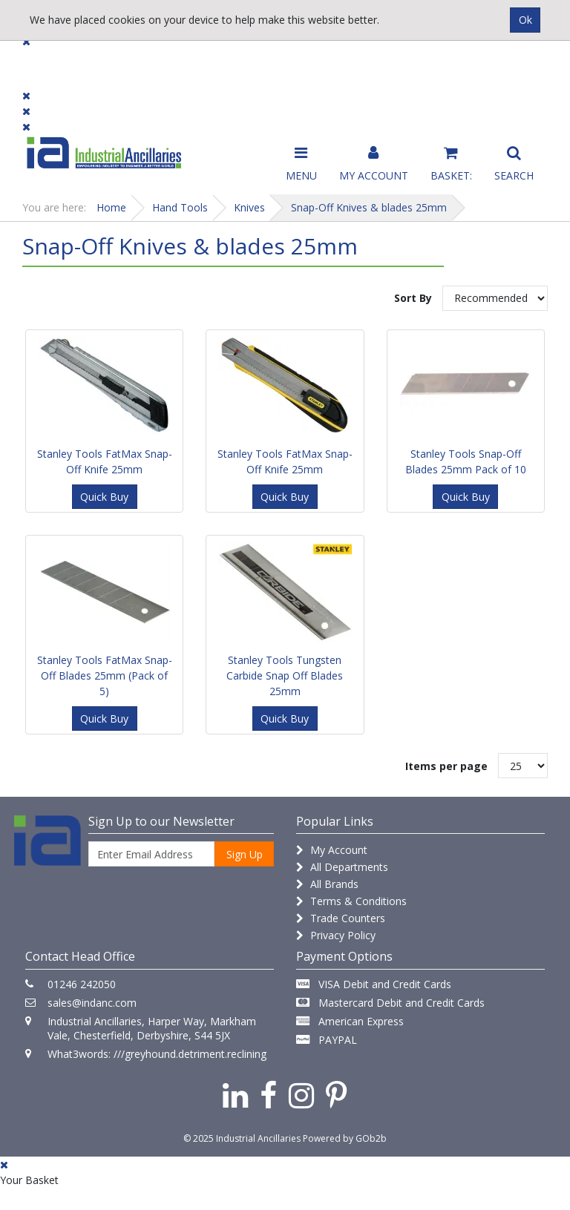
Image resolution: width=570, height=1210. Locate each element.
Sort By (413, 298)
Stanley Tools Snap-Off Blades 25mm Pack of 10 (465, 461)
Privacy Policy (336, 935)
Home (111, 207)
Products (51, 61)
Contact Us (261, 61)
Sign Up (244, 854)
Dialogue (123, 61)
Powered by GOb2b (345, 1138)
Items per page (446, 766)
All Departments (342, 867)
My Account (331, 850)
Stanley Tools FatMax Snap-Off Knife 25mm (104, 461)
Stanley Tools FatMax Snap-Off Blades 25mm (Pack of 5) (104, 675)
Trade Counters (340, 918)
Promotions (344, 61)
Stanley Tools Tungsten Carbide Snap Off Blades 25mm (284, 675)
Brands (189, 61)
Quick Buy (104, 497)
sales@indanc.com (92, 1003)
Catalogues (428, 68)
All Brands (327, 884)
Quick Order (512, 68)
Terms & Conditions (351, 901)
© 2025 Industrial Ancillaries (242, 1138)
